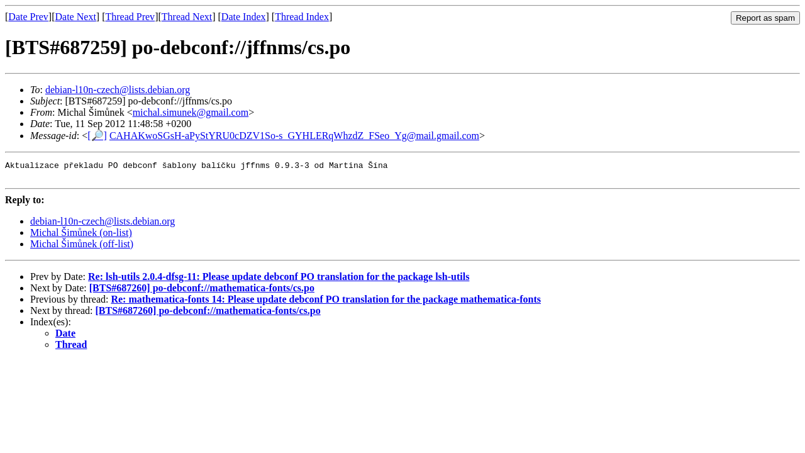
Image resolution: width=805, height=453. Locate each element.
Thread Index (302, 16)
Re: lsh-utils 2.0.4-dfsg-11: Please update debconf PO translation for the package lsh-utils (278, 280)
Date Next (75, 16)
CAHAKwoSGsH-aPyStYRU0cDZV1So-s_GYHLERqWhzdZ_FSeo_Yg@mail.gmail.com (294, 135)
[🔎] (97, 135)
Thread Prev (130, 16)
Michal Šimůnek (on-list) (81, 236)
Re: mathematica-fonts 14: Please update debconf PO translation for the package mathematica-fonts (326, 303)
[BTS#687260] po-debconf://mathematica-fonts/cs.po (201, 291)
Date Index (243, 16)
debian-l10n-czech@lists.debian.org (117, 89)
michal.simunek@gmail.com (190, 112)
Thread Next (187, 16)
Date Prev (28, 16)
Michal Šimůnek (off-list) (81, 247)
